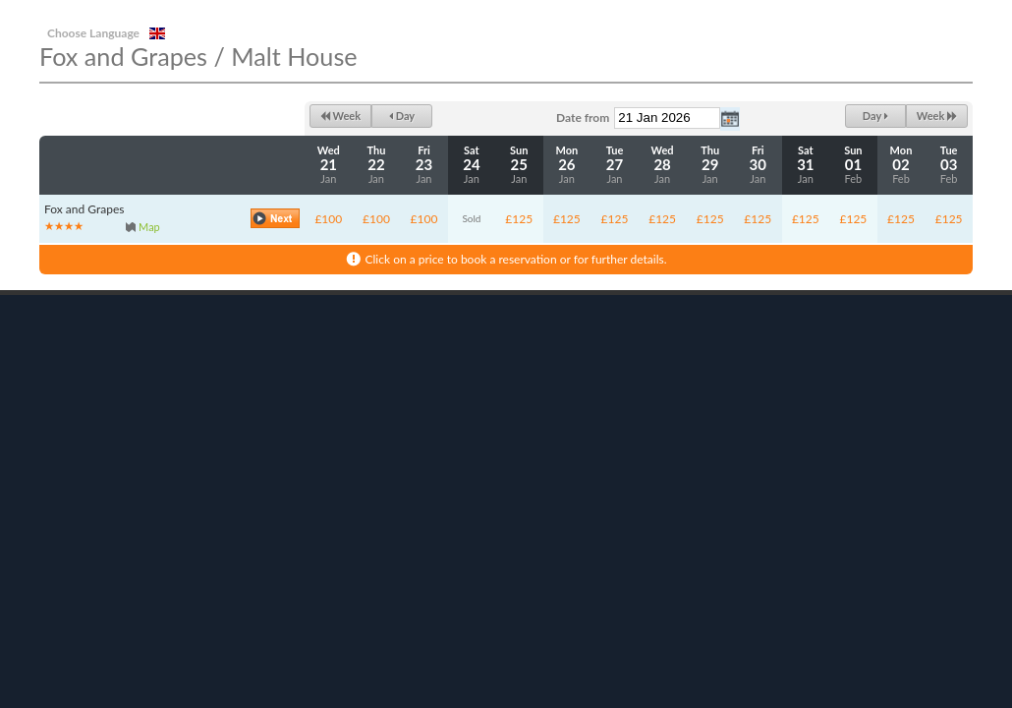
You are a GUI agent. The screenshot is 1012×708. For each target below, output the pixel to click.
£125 (519, 218)
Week (340, 115)
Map (149, 226)
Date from (582, 117)
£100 (328, 218)
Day (402, 115)
